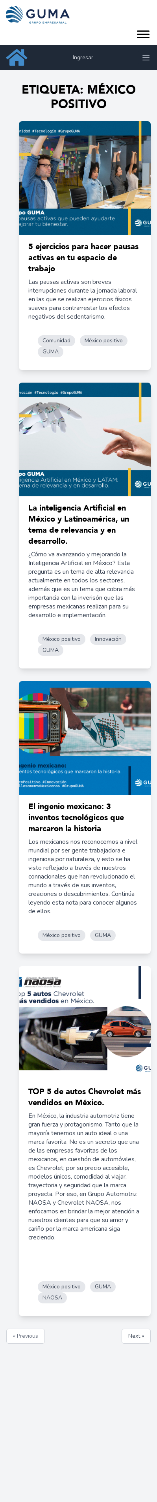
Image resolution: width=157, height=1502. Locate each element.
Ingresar (83, 57)
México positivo (104, 340)
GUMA (50, 351)
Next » (136, 1336)
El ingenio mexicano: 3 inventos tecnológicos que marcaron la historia (76, 817)
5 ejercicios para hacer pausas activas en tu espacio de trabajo (83, 257)
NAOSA (52, 1297)
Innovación (108, 639)
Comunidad (56, 340)
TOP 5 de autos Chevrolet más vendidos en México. (84, 1097)
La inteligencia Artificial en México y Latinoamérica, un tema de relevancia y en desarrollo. (78, 524)
